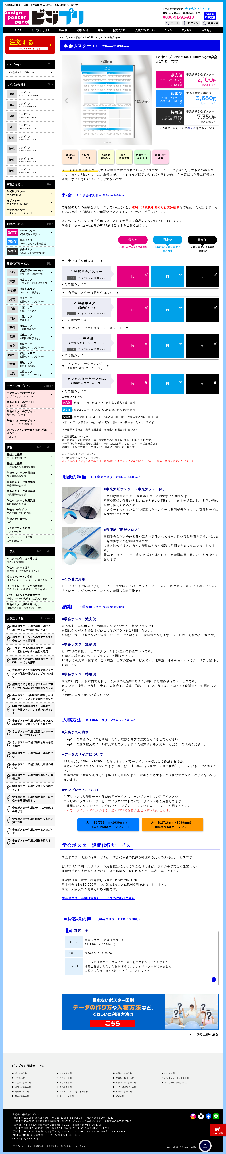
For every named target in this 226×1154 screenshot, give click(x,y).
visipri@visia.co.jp (197, 8)
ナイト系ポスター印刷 (126, 1087)
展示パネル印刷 (22, 1096)
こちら (118, 225)
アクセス (186, 30)
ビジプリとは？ (41, 30)
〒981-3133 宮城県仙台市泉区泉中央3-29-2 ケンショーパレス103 (59, 1131)
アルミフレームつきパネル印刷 (73, 1091)
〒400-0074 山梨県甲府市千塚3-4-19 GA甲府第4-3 (51, 1128)
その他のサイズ (74, 284)
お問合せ (206, 30)
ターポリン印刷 (66, 1096)
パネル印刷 (20, 1078)
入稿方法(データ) (145, 30)
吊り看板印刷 (65, 1082)
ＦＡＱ (168, 30)
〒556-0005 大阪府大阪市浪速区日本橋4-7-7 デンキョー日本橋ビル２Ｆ (62, 1121)
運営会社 (40, 1146)
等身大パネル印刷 (23, 1087)
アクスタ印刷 (65, 1073)
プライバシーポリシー (23, 1146)
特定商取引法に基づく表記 (59, 1146)
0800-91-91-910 (178, 17)
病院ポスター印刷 (124, 1073)
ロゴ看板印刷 (65, 1087)
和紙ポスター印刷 (124, 1091)
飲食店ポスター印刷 (125, 1078)
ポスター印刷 (21, 1073)
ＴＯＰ (18, 30)
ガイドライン (79, 1146)
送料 (100, 30)
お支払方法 (119, 30)
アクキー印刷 (65, 1078)
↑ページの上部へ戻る (203, 1034)
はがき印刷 (169, 1073)
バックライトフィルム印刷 (176, 1078)
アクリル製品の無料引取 (175, 1082)
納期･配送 (82, 30)
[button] (104, 142)
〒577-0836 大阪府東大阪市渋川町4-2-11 (48, 1125)
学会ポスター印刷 (23, 1082)
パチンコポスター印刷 (126, 1082)
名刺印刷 (120, 1096)
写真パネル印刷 (22, 1091)
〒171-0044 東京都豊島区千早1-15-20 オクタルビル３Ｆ (53, 1118)
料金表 (63, 30)
